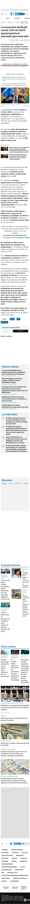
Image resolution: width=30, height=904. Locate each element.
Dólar (7, 18)
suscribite (22, 13)
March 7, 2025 (23, 237)
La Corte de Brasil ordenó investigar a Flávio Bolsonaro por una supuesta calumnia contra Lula (5, 589)
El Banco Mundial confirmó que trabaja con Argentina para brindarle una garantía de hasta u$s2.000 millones (16, 448)
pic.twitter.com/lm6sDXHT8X (15, 235)
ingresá (27, 13)
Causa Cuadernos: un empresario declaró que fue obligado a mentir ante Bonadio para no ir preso (16, 440)
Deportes (23, 861)
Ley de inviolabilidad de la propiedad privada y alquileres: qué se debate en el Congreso (13, 372)
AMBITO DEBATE (24, 888)
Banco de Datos (7, 855)
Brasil (17, 22)
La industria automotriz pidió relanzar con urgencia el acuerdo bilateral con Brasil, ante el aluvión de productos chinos (25, 605)
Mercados (19, 855)
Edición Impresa (7, 864)
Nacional (5, 861)
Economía (17, 18)
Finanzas (15, 852)
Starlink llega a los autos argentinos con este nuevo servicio (15, 406)
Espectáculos (7, 870)
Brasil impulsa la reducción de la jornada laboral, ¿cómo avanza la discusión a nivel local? (14, 79)
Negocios (5, 858)
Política (25, 852)
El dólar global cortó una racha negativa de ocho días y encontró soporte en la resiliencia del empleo (14, 781)
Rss (3, 872)
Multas (4, 881)
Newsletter (25, 843)
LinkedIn (14, 843)
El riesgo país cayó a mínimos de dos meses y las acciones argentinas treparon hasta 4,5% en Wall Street (15, 390)
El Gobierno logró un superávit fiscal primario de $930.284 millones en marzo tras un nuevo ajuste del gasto (16, 430)
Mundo (14, 861)
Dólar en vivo (14, 10)
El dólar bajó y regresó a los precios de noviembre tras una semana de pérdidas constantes (15, 670)
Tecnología (19, 870)
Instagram (10, 843)
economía (4, 322)
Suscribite (21, 331)
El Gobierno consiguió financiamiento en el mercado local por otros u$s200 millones (15, 707)
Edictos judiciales (20, 878)
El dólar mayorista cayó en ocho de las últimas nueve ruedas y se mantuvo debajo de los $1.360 (16, 421)
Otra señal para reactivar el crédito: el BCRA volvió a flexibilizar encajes (12, 380)
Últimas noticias (17, 850)
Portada (5, 850)
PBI (18, 319)
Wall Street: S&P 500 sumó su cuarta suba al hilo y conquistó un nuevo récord (14, 399)
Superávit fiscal (24, 10)
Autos (22, 867)
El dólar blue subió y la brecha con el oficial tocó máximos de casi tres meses (5, 668)
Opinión (14, 858)
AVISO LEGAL (6, 878)
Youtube (19, 843)
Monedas (4, 483)
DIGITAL (6, 887)
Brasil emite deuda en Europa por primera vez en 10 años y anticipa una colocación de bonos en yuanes (18, 157)
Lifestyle (23, 858)
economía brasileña (11, 110)
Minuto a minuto (24, 656)
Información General (9, 867)
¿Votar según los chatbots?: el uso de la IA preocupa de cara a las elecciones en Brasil (14, 84)
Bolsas (11, 483)
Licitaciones (14, 881)
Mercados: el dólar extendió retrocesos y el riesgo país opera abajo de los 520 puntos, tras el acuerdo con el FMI (25, 671)
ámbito (3, 22)
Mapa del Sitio (12, 872)
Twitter (2, 843)
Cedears (26, 483)
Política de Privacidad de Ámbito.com (15, 875)
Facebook (6, 843)
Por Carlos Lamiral (5, 712)
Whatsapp (23, 843)
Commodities (18, 483)
